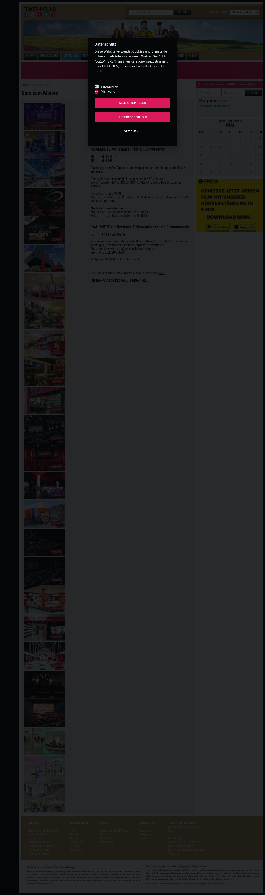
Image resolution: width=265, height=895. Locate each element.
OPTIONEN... (132, 131)
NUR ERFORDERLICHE (132, 117)
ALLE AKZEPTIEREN (132, 103)
